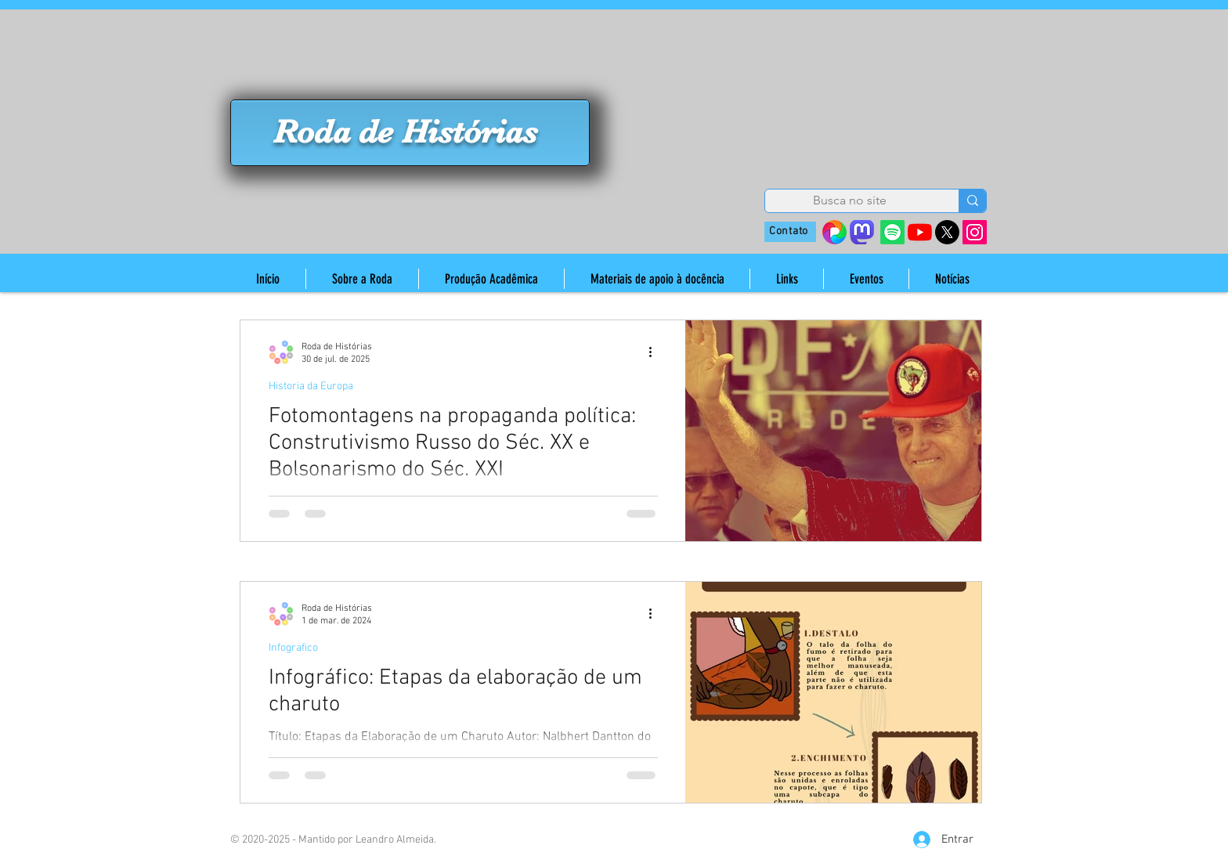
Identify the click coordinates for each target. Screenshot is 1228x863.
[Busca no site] (850, 200)
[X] (947, 232)
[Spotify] (892, 232)
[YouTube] (920, 232)
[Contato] (790, 232)
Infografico (293, 648)
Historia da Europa (311, 386)
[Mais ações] (655, 352)
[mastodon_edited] (862, 232)
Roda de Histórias (405, 131)
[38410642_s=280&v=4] (834, 232)
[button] (361, 279)
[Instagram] (975, 232)
